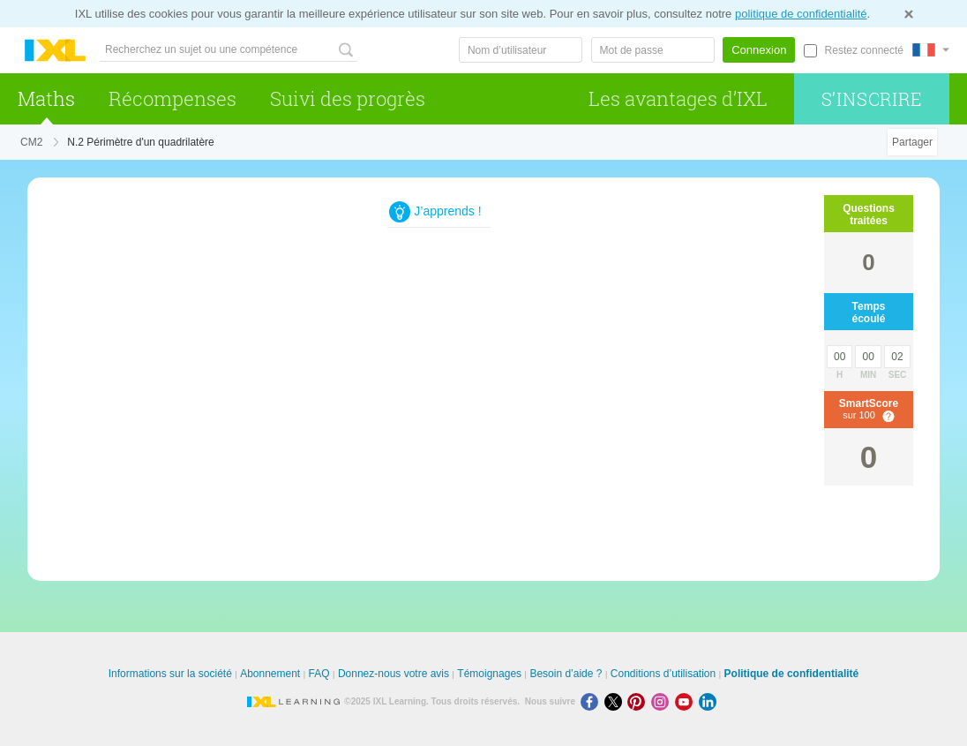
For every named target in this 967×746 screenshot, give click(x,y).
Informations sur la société (170, 673)
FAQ (319, 673)
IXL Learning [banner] (55, 50)
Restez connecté (864, 50)
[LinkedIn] (709, 701)
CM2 (31, 142)
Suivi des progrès (347, 98)
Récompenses (172, 98)
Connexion (758, 50)
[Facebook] (592, 701)
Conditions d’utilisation (663, 673)
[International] (930, 50)
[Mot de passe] (653, 50)
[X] (616, 701)
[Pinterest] (639, 701)
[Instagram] (663, 701)
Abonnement (270, 673)
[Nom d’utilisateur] (520, 50)
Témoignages (489, 673)
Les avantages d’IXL (678, 98)
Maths (46, 98)
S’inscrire (872, 98)
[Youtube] (687, 701)
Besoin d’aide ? (565, 673)
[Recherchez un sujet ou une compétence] (228, 50)
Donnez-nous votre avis (393, 673)
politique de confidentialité (801, 13)
